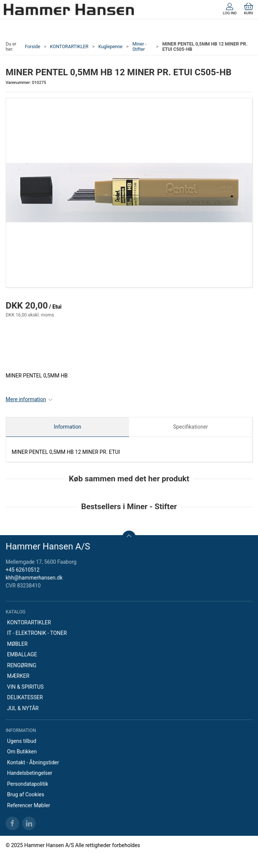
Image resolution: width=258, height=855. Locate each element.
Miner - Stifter (139, 46)
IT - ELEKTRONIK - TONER (37, 633)
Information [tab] (67, 427)
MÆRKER (18, 676)
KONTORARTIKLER (69, 46)
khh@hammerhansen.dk (34, 578)
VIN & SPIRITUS (25, 687)
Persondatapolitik (27, 784)
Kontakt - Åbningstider (33, 762)
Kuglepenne (111, 46)
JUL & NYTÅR (23, 708)
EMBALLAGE (22, 654)
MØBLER (17, 644)
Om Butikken (22, 752)
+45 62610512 (22, 570)
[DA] (69, 9)
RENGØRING (21, 665)
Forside (32, 46)
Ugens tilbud (21, 741)
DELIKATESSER (25, 697)
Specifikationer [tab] (190, 427)
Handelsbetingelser (29, 773)
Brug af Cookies (25, 794)
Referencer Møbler (28, 805)
